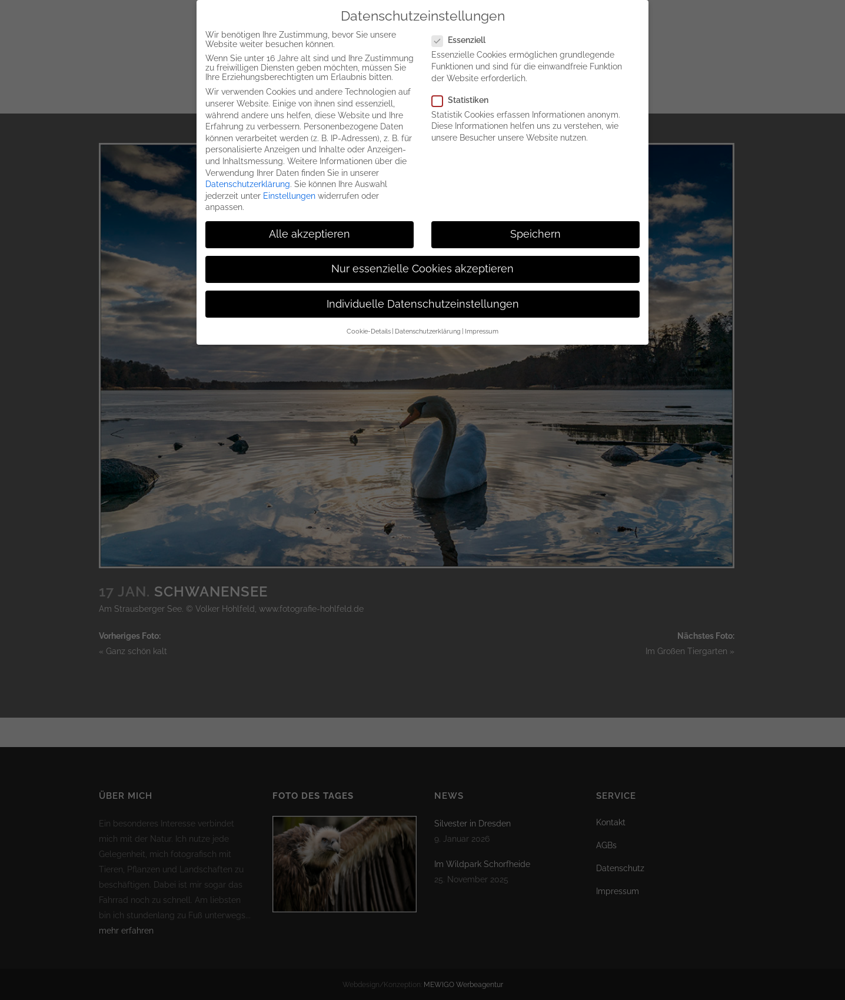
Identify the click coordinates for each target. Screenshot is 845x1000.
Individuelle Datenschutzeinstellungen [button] (423, 304)
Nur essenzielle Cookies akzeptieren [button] (422, 269)
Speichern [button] (535, 234)
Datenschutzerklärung (247, 184)
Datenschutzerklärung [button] (428, 331)
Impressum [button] (481, 331)
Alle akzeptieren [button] (309, 234)
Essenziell (463, 40)
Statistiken (464, 100)
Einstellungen (289, 196)
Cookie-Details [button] (369, 331)
